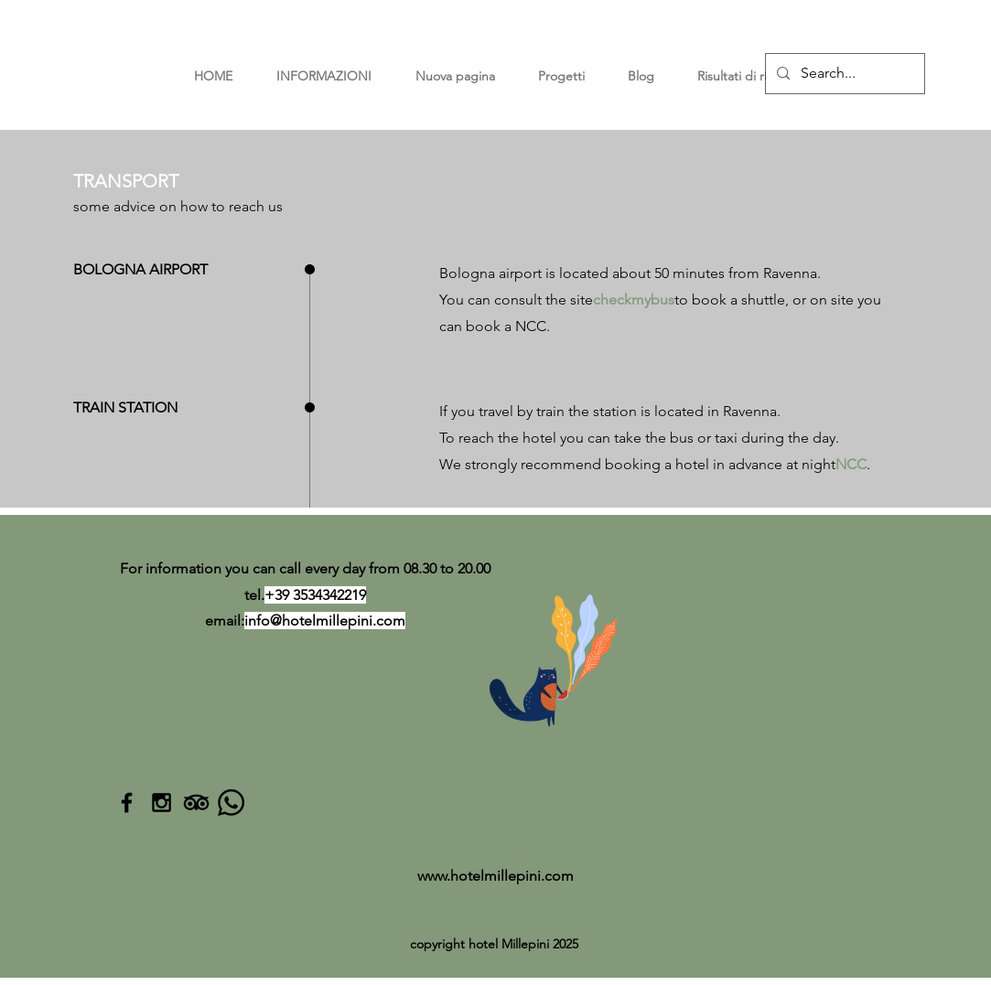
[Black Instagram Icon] (161, 802)
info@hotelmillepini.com (324, 620)
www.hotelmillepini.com (495, 875)
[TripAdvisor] (196, 802)
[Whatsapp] (231, 802)
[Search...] (843, 73)
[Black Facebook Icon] (126, 802)
